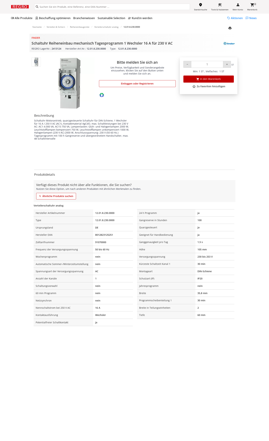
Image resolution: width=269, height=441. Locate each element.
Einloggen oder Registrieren (137, 83)
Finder (36, 37)
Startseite (37, 26)
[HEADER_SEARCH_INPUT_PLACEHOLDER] (112, 7)
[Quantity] (207, 64)
